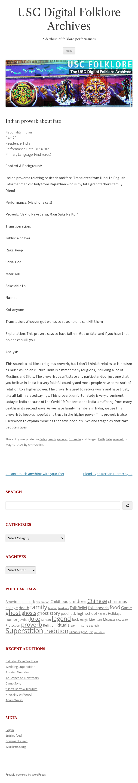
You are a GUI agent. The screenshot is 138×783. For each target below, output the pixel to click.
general (62, 439)
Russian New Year (18, 672)
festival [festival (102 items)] (52, 608)
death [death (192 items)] (24, 607)
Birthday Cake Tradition (22, 661)
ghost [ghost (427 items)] (13, 612)
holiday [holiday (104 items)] (102, 613)
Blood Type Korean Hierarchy (107, 474)
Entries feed (14, 735)
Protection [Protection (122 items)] (13, 625)
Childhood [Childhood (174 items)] (59, 601)
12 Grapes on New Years (22, 678)
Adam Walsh (14, 700)
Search (14, 492)
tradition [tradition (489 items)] (56, 631)
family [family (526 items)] (38, 607)
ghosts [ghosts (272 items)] (28, 613)
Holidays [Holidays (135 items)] (114, 613)
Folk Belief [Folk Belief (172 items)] (78, 607)
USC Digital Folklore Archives (69, 19)
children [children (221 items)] (77, 601)
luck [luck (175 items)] (75, 619)
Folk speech (48, 439)
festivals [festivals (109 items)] (63, 608)
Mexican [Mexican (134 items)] (95, 619)
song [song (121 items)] (84, 625)
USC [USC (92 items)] (91, 632)
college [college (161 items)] (12, 607)
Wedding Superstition (20, 667)
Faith (101, 439)
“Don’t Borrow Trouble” (21, 689)
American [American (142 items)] (13, 601)
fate (109, 439)
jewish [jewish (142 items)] (23, 619)
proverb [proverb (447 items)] (31, 624)
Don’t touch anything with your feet (35, 474)
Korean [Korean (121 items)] (46, 620)
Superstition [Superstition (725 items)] (24, 630)
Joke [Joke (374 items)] (35, 618)
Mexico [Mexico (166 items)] (109, 619)
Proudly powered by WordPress (26, 775)
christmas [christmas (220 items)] (117, 601)
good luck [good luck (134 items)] (68, 613)
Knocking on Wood (19, 694)
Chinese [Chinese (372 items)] (97, 601)
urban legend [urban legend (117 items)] (78, 632)
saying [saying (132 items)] (75, 625)
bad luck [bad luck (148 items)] (28, 601)
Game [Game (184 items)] (126, 607)
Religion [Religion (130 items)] (49, 625)
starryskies (35, 445)
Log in (10, 730)
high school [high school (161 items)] (87, 613)
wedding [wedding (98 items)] (99, 632)
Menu (69, 50)
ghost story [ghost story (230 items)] (48, 613)
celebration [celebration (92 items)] (42, 602)
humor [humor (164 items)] (12, 619)
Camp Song (13, 683)
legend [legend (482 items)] (61, 618)
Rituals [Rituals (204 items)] (63, 625)
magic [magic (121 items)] (84, 620)
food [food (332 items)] (115, 607)
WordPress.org (16, 747)
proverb (118, 439)
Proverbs (75, 439)
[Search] (127, 505)
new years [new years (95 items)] (122, 619)
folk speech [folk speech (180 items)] (98, 607)
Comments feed (17, 741)
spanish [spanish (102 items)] (94, 625)
